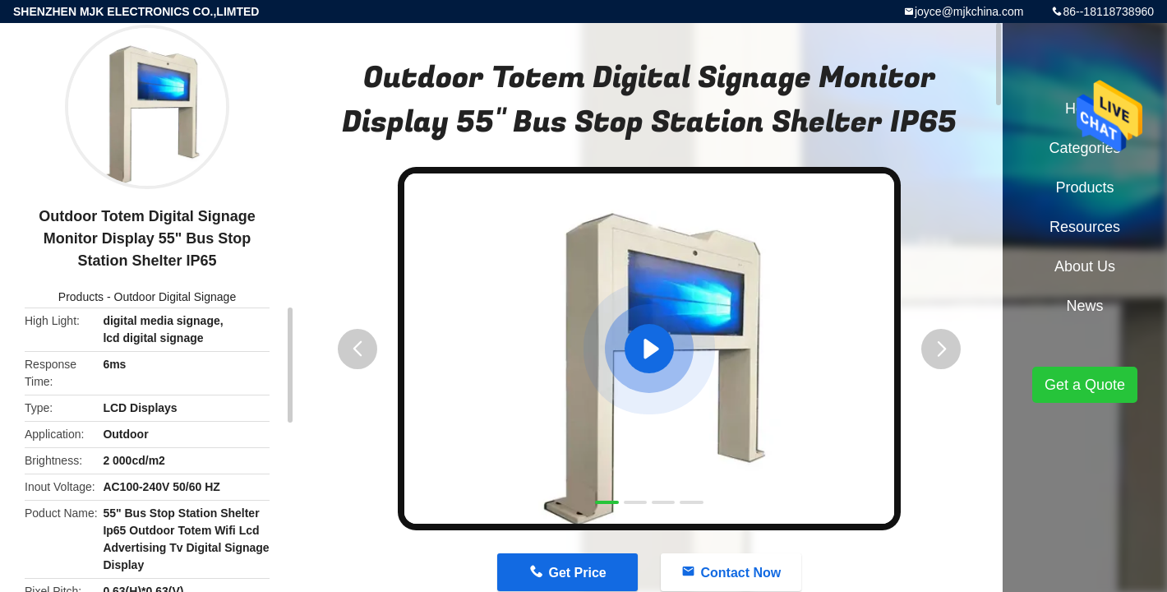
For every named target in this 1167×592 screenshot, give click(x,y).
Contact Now (740, 573)
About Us (1084, 266)
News (1084, 306)
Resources (1084, 227)
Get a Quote (1085, 385)
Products (81, 296)
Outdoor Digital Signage (175, 296)
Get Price (577, 573)
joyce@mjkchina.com (969, 11)
